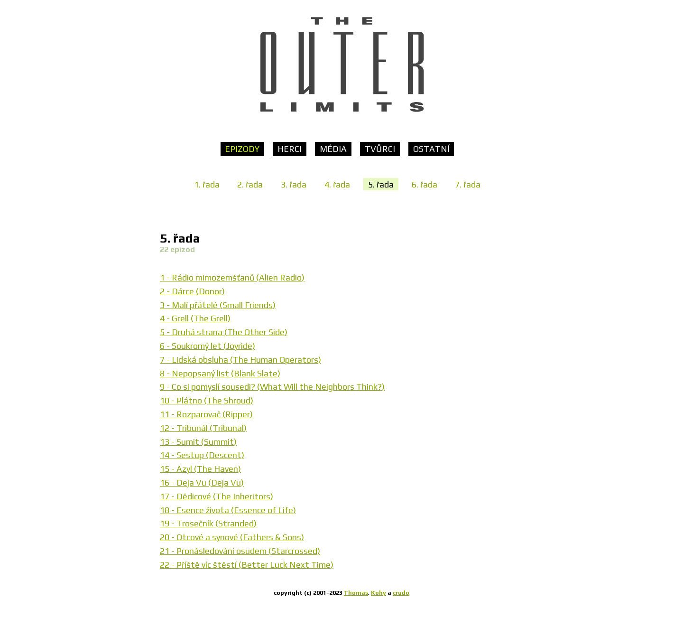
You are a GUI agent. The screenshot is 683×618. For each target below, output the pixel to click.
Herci (289, 149)
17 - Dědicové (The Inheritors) (216, 496)
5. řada (381, 184)
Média (333, 149)
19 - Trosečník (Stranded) (208, 523)
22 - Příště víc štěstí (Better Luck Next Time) (246, 565)
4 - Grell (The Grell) (195, 318)
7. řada (467, 184)
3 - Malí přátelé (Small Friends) (218, 305)
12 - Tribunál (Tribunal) (203, 428)
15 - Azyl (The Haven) (200, 469)
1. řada (207, 184)
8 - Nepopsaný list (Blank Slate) (220, 373)
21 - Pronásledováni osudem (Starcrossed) (240, 551)
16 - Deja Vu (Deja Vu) (202, 482)
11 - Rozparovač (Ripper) (206, 414)
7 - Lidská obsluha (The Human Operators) (240, 360)
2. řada (250, 184)
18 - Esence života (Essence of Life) (228, 510)
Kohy (378, 592)
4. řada (337, 184)
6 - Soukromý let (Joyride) (207, 346)
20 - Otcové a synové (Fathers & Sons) (232, 537)
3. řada (293, 184)
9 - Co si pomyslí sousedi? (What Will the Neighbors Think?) (272, 387)
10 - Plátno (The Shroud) (206, 400)
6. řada (424, 184)
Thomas (356, 592)
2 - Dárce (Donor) (192, 291)
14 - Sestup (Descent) (202, 455)
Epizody (242, 149)
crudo (401, 592)
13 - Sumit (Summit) (198, 442)
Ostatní (431, 149)
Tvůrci (380, 149)
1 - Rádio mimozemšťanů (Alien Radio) (232, 277)
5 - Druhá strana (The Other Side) (223, 332)
